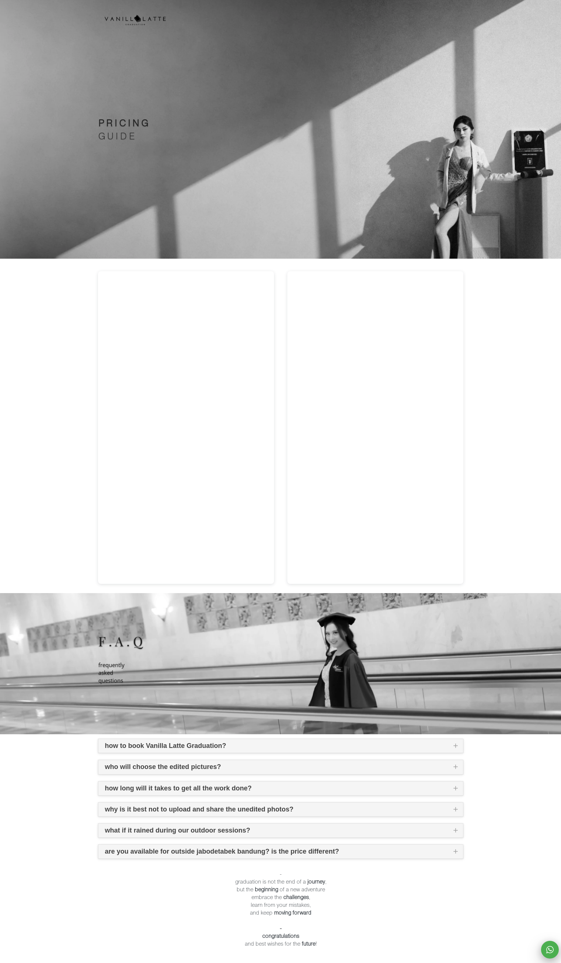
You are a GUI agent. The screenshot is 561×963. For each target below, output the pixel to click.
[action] (550, 950)
